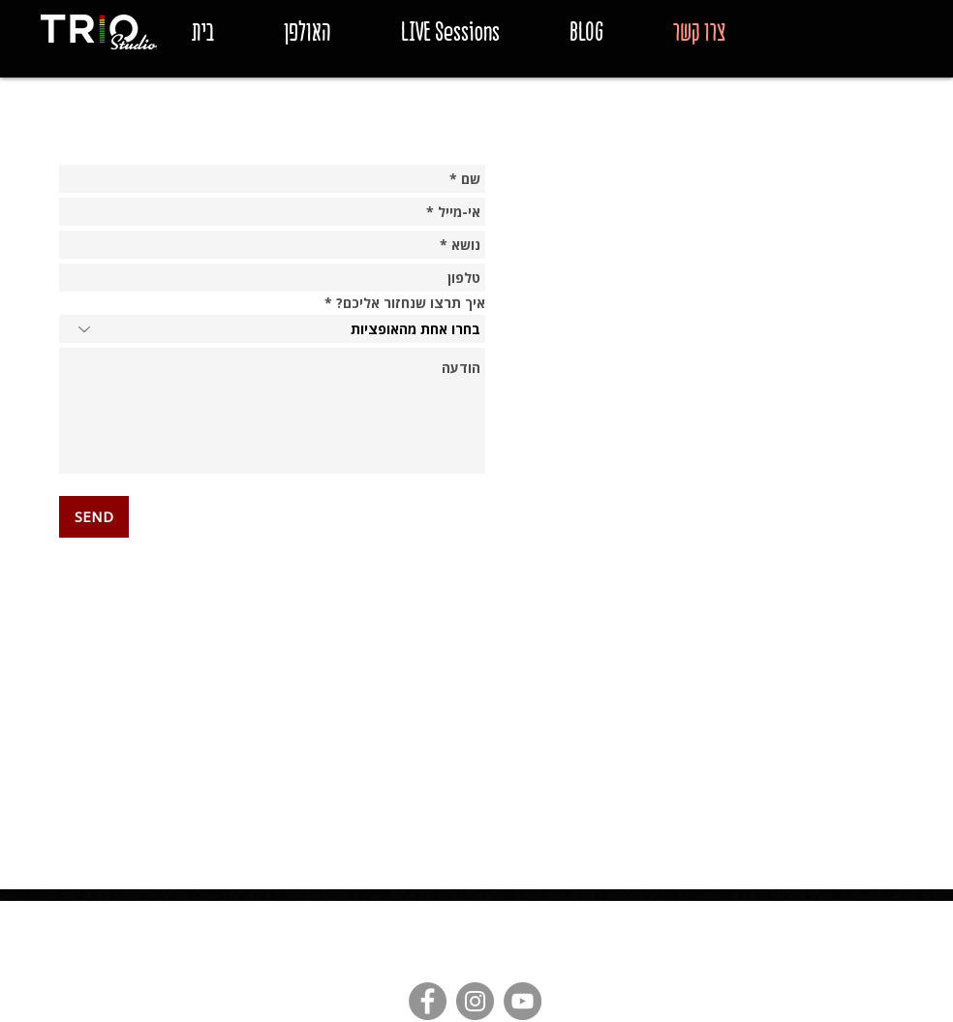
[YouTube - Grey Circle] (522, 1001)
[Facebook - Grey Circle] (427, 1001)
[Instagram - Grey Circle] (475, 1001)
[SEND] (94, 517)
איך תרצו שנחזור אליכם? (410, 303)
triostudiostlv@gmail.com (353, 913)
